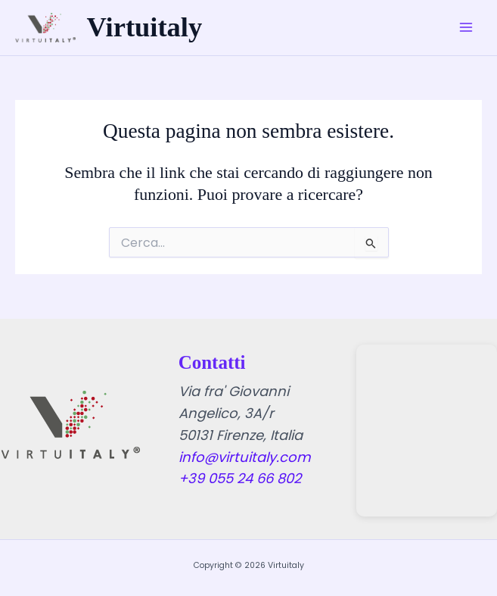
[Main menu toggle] (466, 28)
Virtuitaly (145, 27)
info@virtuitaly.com (245, 457)
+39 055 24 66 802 (240, 478)
